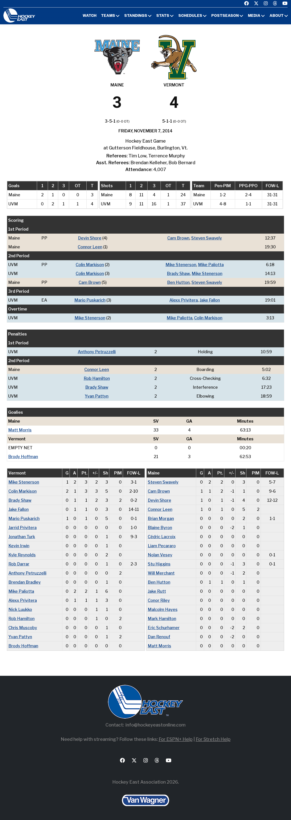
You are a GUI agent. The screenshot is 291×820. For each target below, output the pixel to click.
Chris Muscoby (22, 627)
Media (254, 16)
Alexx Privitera (183, 300)
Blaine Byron (160, 527)
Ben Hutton (178, 282)
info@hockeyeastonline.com (155, 725)
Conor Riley (159, 600)
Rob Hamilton (97, 378)
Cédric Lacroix (162, 536)
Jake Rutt (157, 591)
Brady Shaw (178, 273)
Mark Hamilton (162, 618)
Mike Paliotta (211, 264)
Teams (108, 16)
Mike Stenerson (181, 264)
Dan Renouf (159, 636)
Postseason (225, 16)
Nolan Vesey (160, 555)
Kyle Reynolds (22, 555)
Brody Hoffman (23, 456)
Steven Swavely (206, 238)
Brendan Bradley (24, 582)
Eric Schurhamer (164, 627)
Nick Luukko (20, 609)
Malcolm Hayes (163, 609)
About (277, 16)
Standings (135, 16)
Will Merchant (161, 573)
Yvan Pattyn (96, 396)
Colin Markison (90, 264)
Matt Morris (20, 430)
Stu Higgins (159, 564)
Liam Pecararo (162, 545)
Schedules (190, 16)
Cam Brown (178, 238)
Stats (162, 16)
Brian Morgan (161, 518)
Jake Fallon (210, 300)
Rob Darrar (18, 564)
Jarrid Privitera (22, 527)
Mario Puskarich (89, 300)
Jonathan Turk (21, 536)
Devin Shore (89, 238)
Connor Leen (90, 247)
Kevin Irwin (18, 545)
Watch (90, 16)
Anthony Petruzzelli (97, 351)
